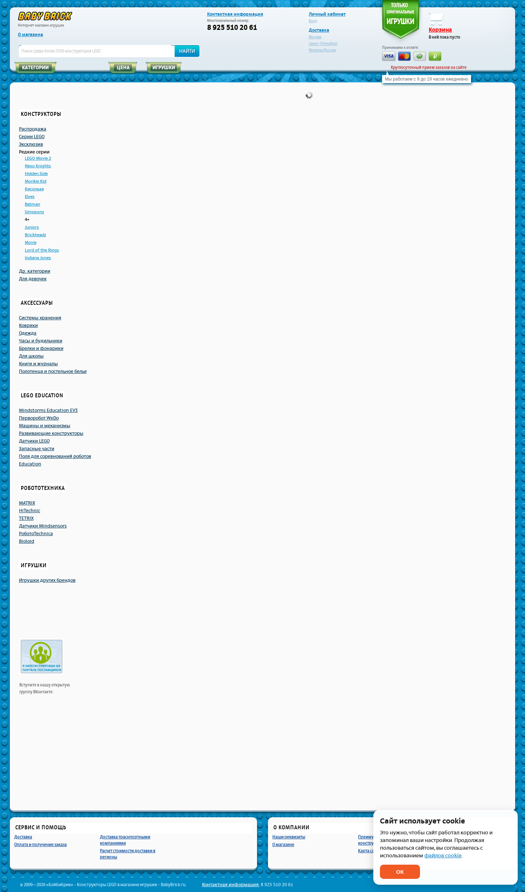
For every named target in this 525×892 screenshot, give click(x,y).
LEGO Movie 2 (38, 158)
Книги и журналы (38, 363)
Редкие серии (34, 152)
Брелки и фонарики (41, 348)
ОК (400, 872)
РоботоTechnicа (36, 533)
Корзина (440, 30)
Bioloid (26, 541)
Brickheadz (35, 235)
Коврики (28, 325)
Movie (30, 242)
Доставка (319, 30)
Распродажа (32, 129)
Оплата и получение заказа (40, 844)
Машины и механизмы (44, 425)
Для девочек (33, 278)
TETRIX (26, 518)
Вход (313, 21)
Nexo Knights (38, 166)
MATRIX (27, 503)
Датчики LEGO (34, 441)
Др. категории (34, 271)
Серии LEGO (31, 136)
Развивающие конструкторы (51, 433)
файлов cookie (443, 856)
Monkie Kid (35, 181)
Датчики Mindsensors (43, 526)
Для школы (31, 356)
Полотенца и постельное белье (53, 371)
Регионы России (322, 50)
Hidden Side (36, 173)
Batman (32, 204)
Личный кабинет (327, 14)
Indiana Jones (38, 258)
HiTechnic (29, 510)
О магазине (30, 34)
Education (30, 464)
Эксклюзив (31, 144)
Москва (315, 37)
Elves (30, 196)
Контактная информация (235, 14)
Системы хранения (40, 317)
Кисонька (34, 189)
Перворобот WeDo (39, 418)
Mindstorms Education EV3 (48, 410)
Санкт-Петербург (323, 43)
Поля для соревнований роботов (55, 456)
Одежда (27, 333)
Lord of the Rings (42, 250)
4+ (27, 219)
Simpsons (34, 212)
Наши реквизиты (288, 837)
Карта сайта (369, 850)
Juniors (32, 227)
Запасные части (36, 448)
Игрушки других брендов (47, 580)
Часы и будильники (40, 340)
